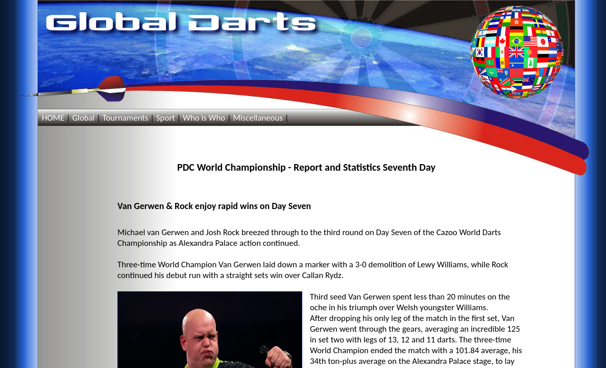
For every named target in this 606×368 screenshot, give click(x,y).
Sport (165, 117)
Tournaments (126, 117)
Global (83, 117)
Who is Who (204, 117)
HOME (53, 117)
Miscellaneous (257, 117)
